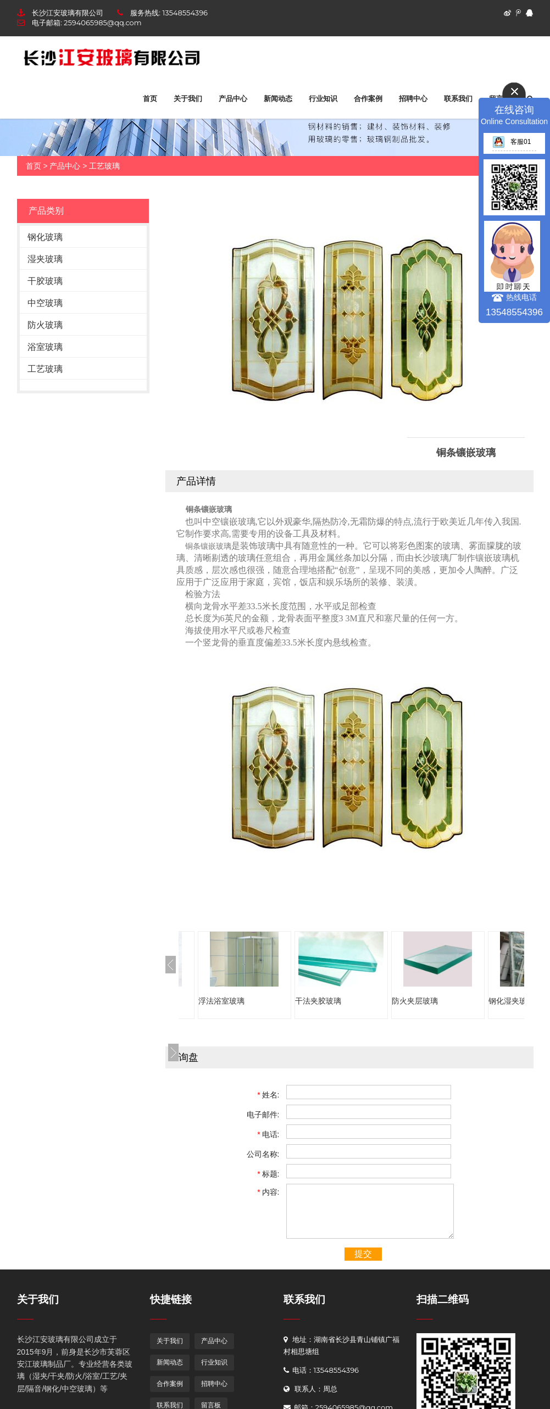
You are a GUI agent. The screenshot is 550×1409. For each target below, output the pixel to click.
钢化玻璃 (45, 237)
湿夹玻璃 (45, 259)
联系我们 (458, 98)
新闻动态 (278, 98)
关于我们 (188, 98)
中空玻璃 (45, 303)
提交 (363, 1253)
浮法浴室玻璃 (221, 1001)
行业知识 (323, 98)
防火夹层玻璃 (415, 1001)
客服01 (511, 142)
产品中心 (233, 98)
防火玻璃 (45, 325)
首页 (150, 98)
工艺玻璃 (104, 165)
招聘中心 (413, 98)
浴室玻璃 (45, 347)
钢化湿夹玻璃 (511, 1001)
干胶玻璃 (45, 281)
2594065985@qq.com (102, 22)
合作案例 (368, 98)
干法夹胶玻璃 (318, 1001)
